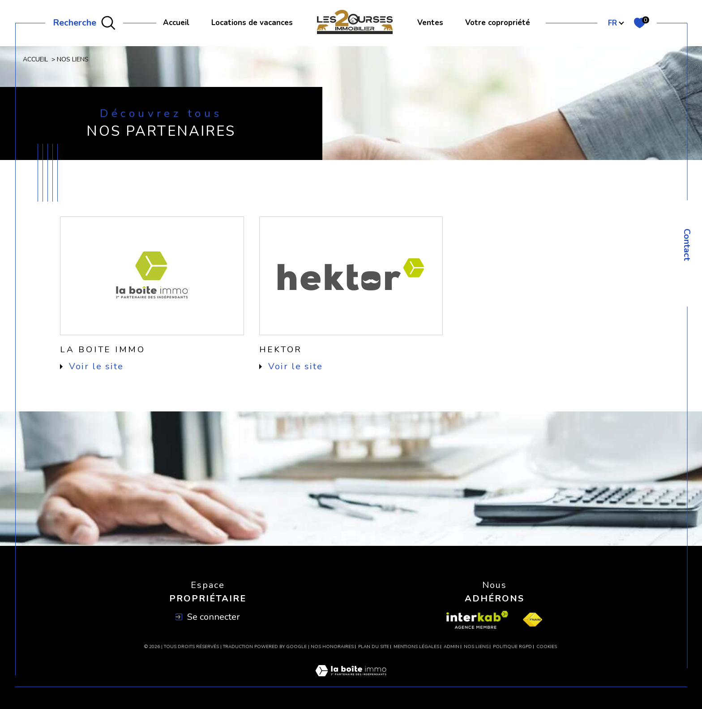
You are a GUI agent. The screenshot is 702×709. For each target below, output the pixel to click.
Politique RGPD (512, 647)
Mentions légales (416, 647)
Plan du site (373, 647)
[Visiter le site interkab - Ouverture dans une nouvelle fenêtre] (477, 620)
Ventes (430, 22)
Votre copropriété (497, 22)
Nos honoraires (332, 647)
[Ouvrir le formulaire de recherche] (84, 23)
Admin (451, 647)
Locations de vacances (252, 22)
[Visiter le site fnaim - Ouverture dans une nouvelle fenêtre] (532, 620)
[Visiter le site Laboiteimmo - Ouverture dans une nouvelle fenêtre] (351, 681)
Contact (687, 245)
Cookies (546, 647)
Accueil (176, 22)
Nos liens (476, 647)
